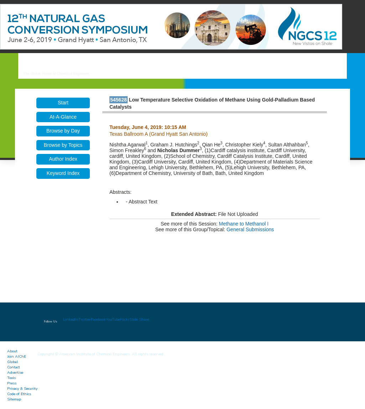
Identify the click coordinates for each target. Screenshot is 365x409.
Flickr (124, 319)
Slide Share (139, 319)
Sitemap (14, 399)
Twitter (84, 319)
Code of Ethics (19, 394)
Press (11, 383)
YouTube (113, 319)
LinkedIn (70, 319)
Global (12, 361)
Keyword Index (63, 173)
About (12, 351)
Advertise (15, 372)
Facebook (98, 319)
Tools (11, 377)
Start (63, 102)
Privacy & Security (22, 388)
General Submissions (250, 229)
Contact (13, 367)
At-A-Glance (63, 117)
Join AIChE (16, 356)
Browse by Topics (63, 145)
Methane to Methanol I (243, 224)
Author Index (63, 159)
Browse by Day (63, 131)
